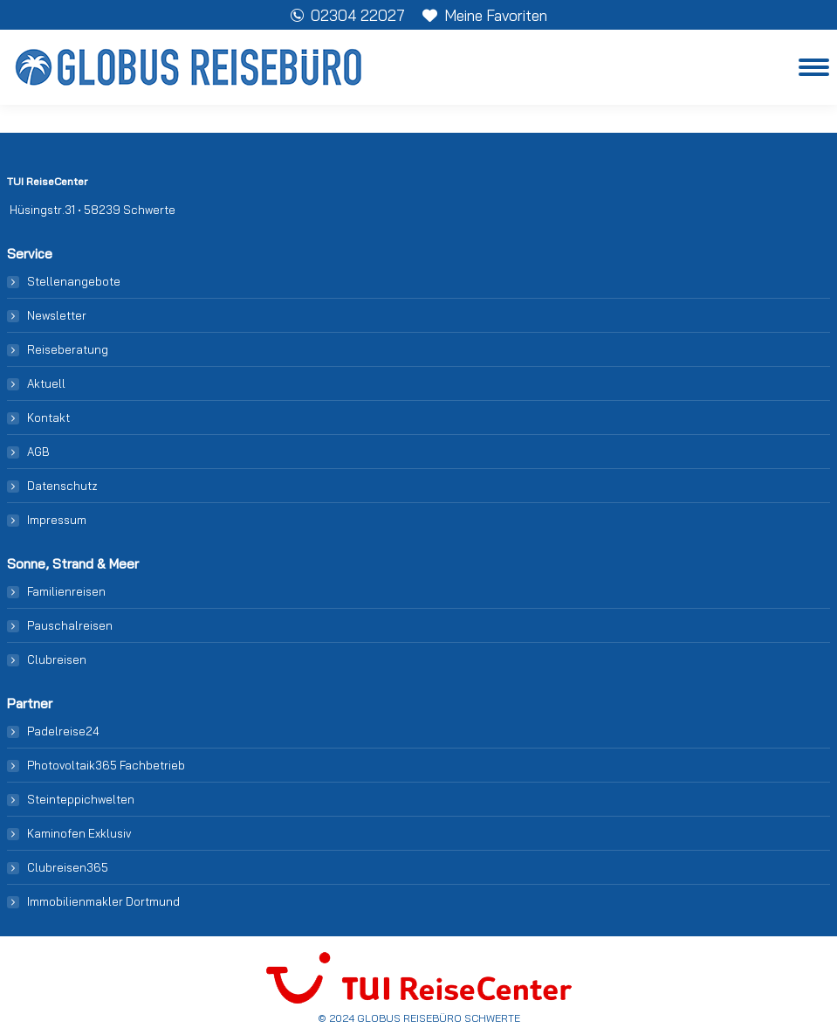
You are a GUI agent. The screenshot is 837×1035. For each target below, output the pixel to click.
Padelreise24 (63, 731)
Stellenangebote (73, 281)
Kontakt (48, 417)
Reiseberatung (67, 349)
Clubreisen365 (67, 867)
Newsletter (56, 315)
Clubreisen (56, 659)
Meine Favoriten (484, 15)
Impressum (56, 520)
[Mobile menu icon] (814, 67)
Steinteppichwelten (80, 799)
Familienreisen (66, 591)
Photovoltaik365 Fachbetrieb (106, 765)
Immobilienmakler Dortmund (103, 901)
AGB (38, 452)
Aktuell (46, 383)
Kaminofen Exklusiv (79, 833)
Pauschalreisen (70, 625)
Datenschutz (62, 486)
